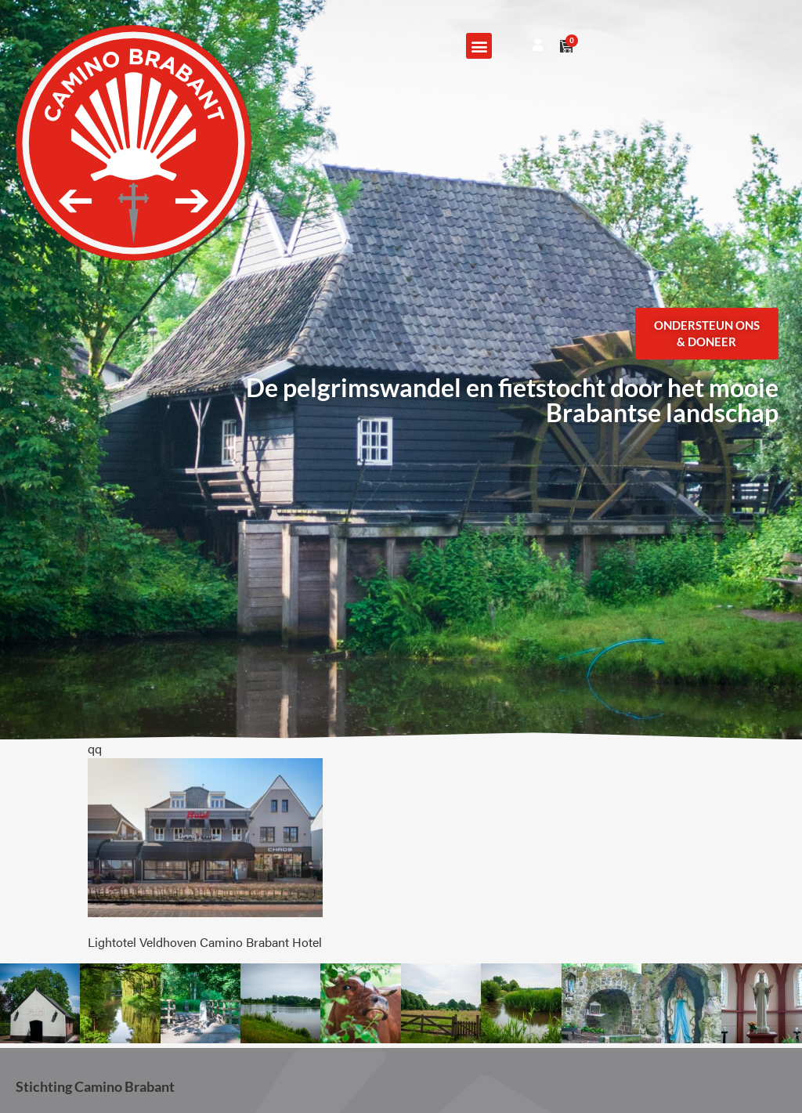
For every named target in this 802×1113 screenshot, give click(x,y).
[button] (479, 46)
